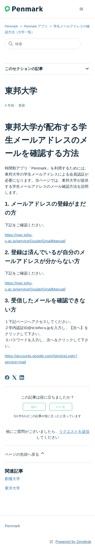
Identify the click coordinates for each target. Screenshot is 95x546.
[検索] (43, 44)
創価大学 (12, 478)
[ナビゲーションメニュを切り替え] (81, 9)
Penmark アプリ (36, 26)
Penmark (11, 26)
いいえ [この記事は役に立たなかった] (60, 406)
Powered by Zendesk (73, 541)
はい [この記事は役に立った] (34, 406)
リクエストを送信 (74, 431)
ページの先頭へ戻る (25, 453)
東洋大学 (12, 488)
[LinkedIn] (22, 377)
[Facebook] (7, 377)
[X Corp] (14, 377)
